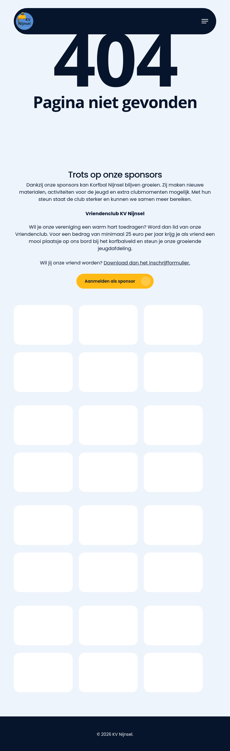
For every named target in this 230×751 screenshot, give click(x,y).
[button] (205, 21)
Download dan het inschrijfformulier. (147, 262)
